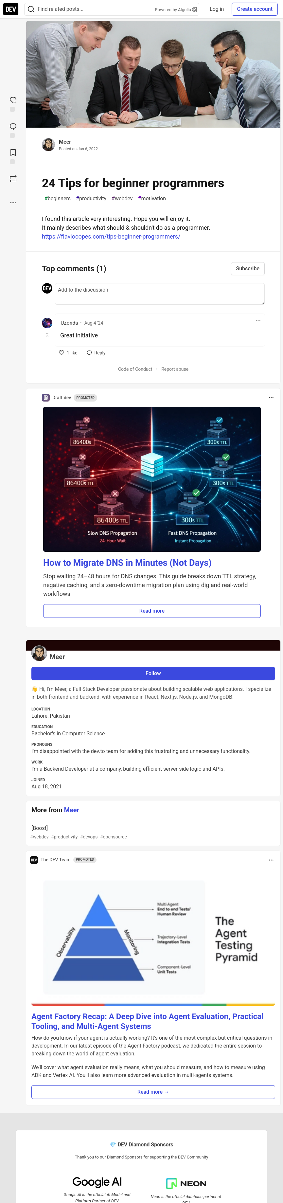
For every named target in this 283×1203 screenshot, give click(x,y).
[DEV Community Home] (11, 9)
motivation (152, 199)
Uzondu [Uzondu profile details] (69, 323)
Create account (255, 9)
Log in (217, 9)
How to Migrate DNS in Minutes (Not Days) (127, 563)
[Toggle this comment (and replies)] (47, 335)
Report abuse (174, 369)
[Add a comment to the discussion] (159, 293)
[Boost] (13, 179)
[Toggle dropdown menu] (258, 320)
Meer (65, 142)
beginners (57, 199)
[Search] (31, 9)
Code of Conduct (135, 369)
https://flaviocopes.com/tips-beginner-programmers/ (111, 236)
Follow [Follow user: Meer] (153, 673)
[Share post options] (13, 202)
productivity (91, 199)
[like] (68, 353)
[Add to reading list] (13, 156)
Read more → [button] (153, 1092)
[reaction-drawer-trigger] (13, 103)
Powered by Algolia (176, 9)
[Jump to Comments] (13, 129)
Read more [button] (152, 611)
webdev (122, 199)
